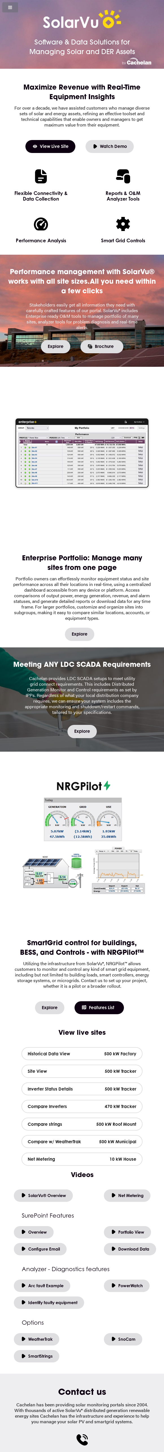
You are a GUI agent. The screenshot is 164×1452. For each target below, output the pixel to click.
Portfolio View (127, 1232)
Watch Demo (109, 146)
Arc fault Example (42, 1286)
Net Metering (127, 1195)
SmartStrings (37, 1356)
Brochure (100, 346)
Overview (34, 1232)
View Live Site (50, 146)
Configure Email (40, 1249)
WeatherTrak (37, 1339)
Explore (56, 346)
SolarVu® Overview (43, 1195)
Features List (97, 1007)
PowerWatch (127, 1286)
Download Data (130, 1249)
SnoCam (123, 1339)
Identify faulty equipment (49, 1303)
